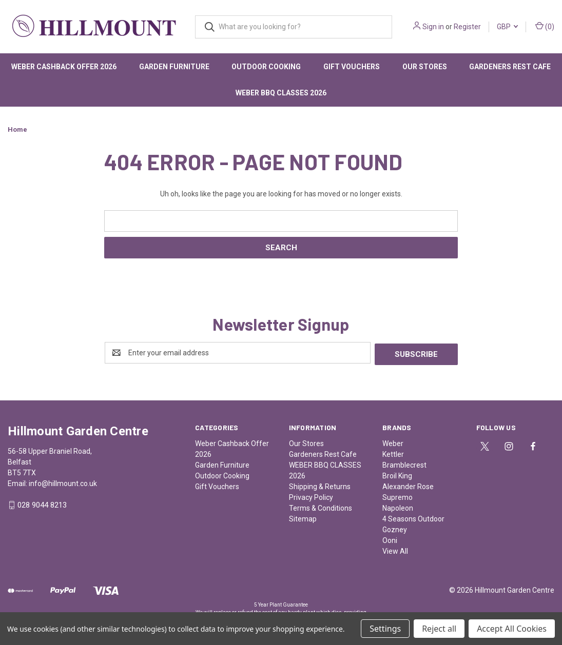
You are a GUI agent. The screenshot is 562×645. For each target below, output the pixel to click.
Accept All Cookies (512, 628)
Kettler (393, 453)
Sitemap (303, 517)
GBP (507, 27)
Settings (385, 628)
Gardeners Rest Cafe (323, 453)
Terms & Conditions (320, 506)
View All (395, 550)
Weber (392, 442)
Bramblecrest (404, 463)
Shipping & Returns (320, 485)
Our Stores (424, 67)
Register (467, 27)
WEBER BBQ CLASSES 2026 (281, 93)
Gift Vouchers (351, 67)
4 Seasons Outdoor (413, 517)
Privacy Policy (311, 496)
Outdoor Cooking (266, 67)
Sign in (433, 27)
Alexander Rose (408, 485)
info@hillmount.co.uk (63, 482)
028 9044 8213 (42, 504)
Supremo (397, 496)
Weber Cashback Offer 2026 (64, 67)
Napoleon (397, 506)
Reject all (439, 628)
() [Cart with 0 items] (544, 26)
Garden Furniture (174, 67)
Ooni (389, 539)
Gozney (394, 528)
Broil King (397, 474)
